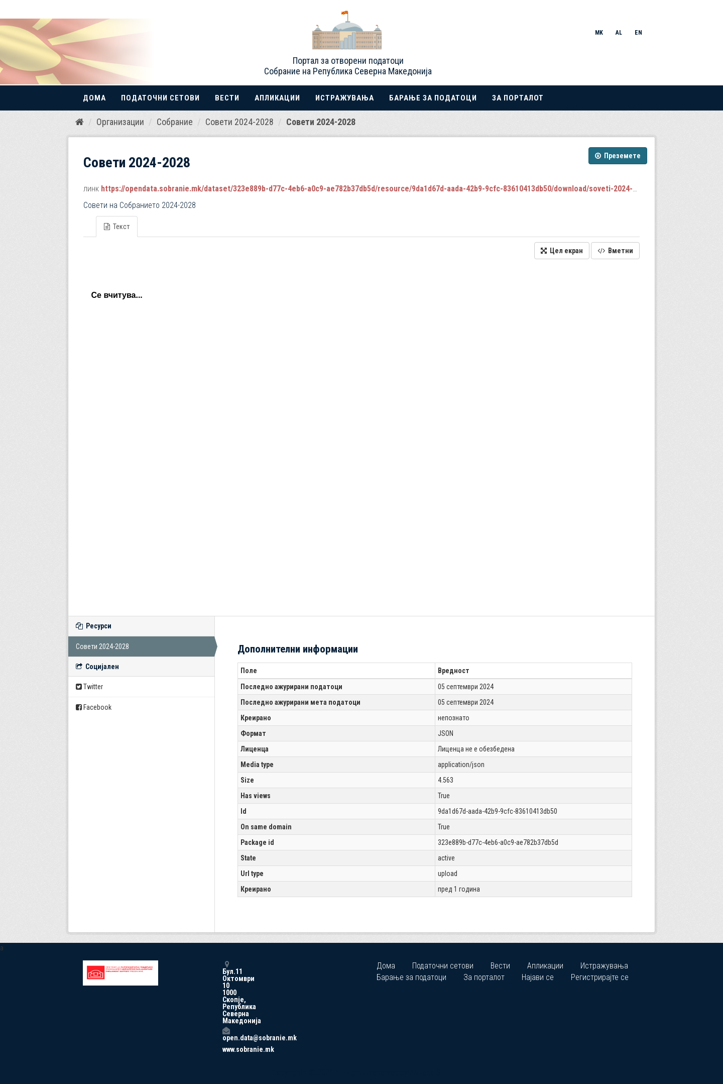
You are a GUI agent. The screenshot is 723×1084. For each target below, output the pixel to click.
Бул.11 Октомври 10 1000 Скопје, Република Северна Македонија (225, 992)
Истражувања (344, 97)
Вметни (615, 251)
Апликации (277, 97)
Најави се (538, 977)
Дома (94, 97)
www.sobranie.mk (225, 1049)
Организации (120, 122)
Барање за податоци (433, 97)
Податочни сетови (160, 97)
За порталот (518, 97)
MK (599, 32)
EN (638, 32)
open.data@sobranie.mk (225, 1034)
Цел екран (562, 251)
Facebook (93, 707)
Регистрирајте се (600, 977)
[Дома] (79, 122)
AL (619, 32)
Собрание (175, 122)
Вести (227, 97)
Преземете (618, 156)
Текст (117, 227)
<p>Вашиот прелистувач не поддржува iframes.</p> (361, 435)
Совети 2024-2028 (239, 122)
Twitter (89, 687)
